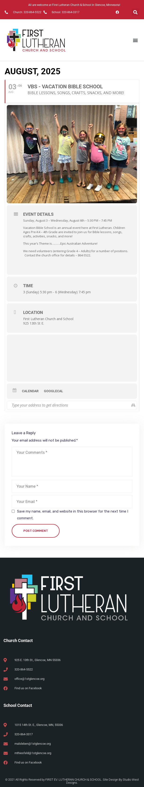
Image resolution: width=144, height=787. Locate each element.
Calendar (30, 391)
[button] (135, 12)
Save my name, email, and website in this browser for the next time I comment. (72, 514)
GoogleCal (53, 391)
